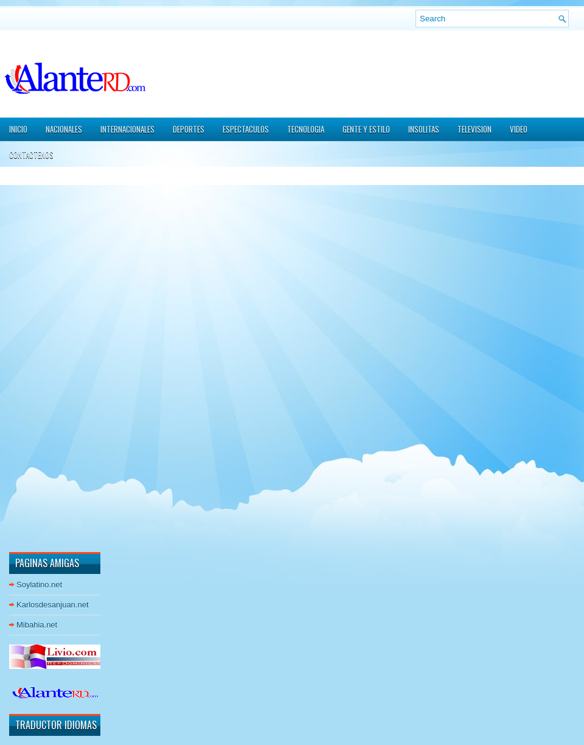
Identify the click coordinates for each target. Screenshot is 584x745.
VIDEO (518, 129)
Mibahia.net (36, 624)
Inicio (18, 129)
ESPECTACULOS (246, 129)
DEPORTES (188, 129)
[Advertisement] (45, 358)
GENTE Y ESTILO (366, 129)
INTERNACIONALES (127, 129)
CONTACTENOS (31, 155)
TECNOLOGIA (305, 129)
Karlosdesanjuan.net (52, 604)
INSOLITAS (423, 129)
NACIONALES (64, 129)
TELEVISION (474, 129)
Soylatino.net (39, 584)
